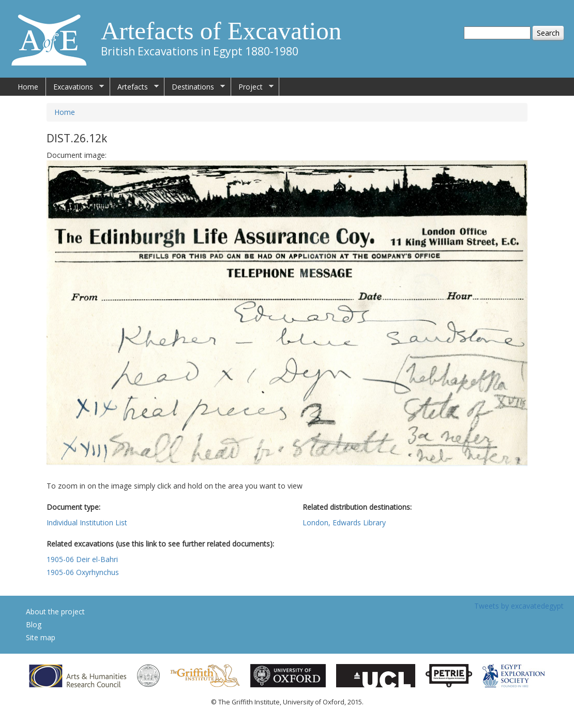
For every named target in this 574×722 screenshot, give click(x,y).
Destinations (194, 87)
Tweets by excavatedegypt (519, 606)
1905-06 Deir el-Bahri (82, 559)
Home (28, 87)
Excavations (75, 87)
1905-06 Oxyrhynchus (83, 572)
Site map (40, 637)
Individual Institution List (87, 522)
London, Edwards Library (344, 522)
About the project (55, 611)
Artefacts (134, 87)
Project (252, 87)
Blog (33, 624)
